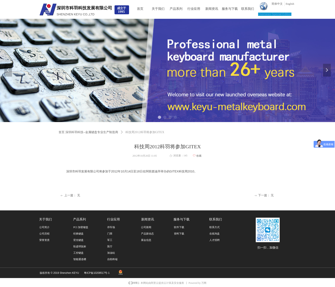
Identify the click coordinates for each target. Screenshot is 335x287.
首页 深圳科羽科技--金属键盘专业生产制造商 (88, 132)
